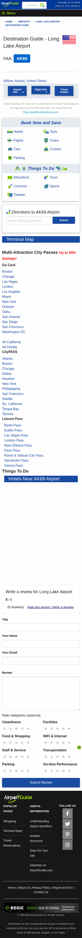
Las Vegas (10, 281)
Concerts (17, 186)
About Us (24, 887)
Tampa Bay (10, 409)
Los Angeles (11, 291)
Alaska (19, 81)
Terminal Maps (12, 830)
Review (7, 672)
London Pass (14, 440)
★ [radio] (5, 728)
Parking (16, 158)
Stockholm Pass (16, 460)
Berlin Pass (12, 425)
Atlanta (7, 358)
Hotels (15, 131)
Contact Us (41, 892)
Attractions (18, 177)
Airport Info (17, 91)
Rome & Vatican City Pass (23, 455)
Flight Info (41, 89)
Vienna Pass (13, 465)
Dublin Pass (13, 430)
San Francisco (12, 327)
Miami (6, 296)
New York (9, 302)
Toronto (7, 414)
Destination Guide (17, 25)
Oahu (6, 312)
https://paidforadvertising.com (40, 112)
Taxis (50, 131)
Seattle (7, 399)
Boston (7, 271)
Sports (52, 186)
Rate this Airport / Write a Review (50, 607)
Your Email (9, 652)
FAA (7, 58)
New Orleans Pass (18, 445)
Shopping (9, 821)
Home (8, 21)
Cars (14, 149)
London (7, 286)
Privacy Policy (41, 887)
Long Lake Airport (48, 21)
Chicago (8, 276)
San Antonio (11, 317)
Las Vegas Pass (16, 435)
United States (36, 81)
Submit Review (41, 782)
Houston (8, 378)
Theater (16, 195)
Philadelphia (11, 389)
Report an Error (62, 887)
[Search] (42, 5)
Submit (64, 220)
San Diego (10, 322)
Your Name (9, 635)
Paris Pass (12, 450)
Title (5, 619)
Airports (24, 21)
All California (11, 342)
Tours (51, 177)
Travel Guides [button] (64, 91)
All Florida (9, 347)
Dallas (6, 373)
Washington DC (13, 332)
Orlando (8, 307)
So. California (12, 404)
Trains (51, 140)
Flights (15, 140)
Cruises (52, 149)
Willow (8, 81)
